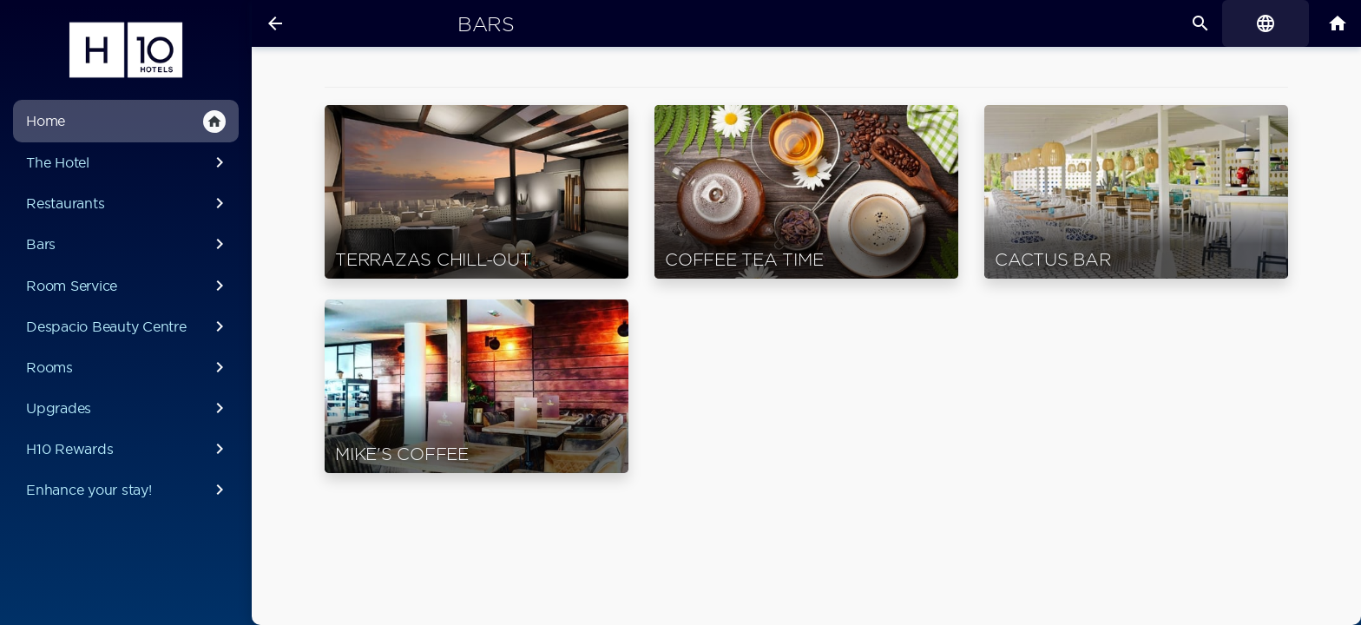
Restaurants (128, 203)
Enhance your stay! (128, 489)
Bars (128, 244)
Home (126, 121)
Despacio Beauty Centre (128, 326)
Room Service (128, 285)
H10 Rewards (128, 448)
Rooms (128, 367)
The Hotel (128, 162)
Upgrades (128, 408)
